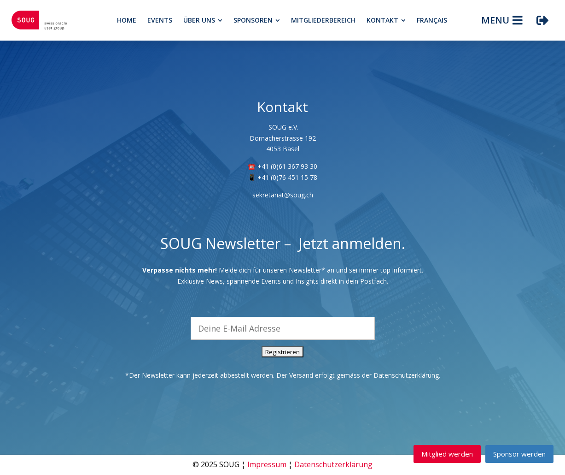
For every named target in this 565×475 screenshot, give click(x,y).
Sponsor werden (519, 453)
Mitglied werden (447, 453)
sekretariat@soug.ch (282, 194)
